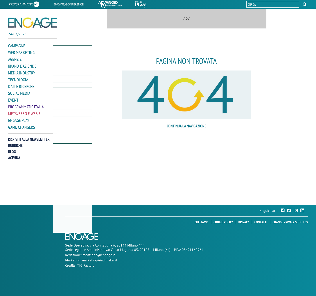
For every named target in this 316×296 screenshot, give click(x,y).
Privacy (243, 222)
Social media (18, 91)
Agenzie (14, 59)
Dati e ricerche (20, 85)
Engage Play (18, 118)
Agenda (14, 154)
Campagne (16, 45)
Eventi (13, 98)
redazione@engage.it (99, 255)
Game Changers (20, 124)
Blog (12, 148)
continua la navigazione (186, 126)
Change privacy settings (290, 222)
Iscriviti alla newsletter (29, 136)
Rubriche (15, 142)
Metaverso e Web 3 (23, 111)
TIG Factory (85, 265)
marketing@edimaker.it (99, 260)
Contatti (260, 222)
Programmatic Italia (25, 104)
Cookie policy (223, 222)
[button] (304, 4)
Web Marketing (20, 52)
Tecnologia (17, 78)
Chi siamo (201, 222)
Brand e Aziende (21, 65)
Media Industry (20, 72)
